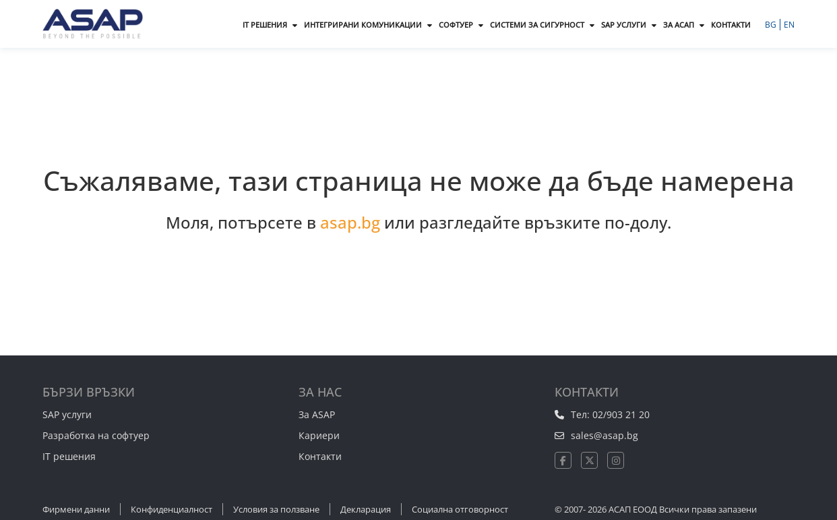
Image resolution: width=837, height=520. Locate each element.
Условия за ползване (276, 509)
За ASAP (317, 414)
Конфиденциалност (171, 509)
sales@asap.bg (604, 435)
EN (789, 24)
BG (771, 24)
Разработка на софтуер (96, 435)
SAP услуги (67, 414)
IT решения (69, 456)
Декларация (365, 509)
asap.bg (350, 222)
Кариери (319, 435)
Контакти (320, 456)
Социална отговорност (460, 509)
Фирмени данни (76, 509)
